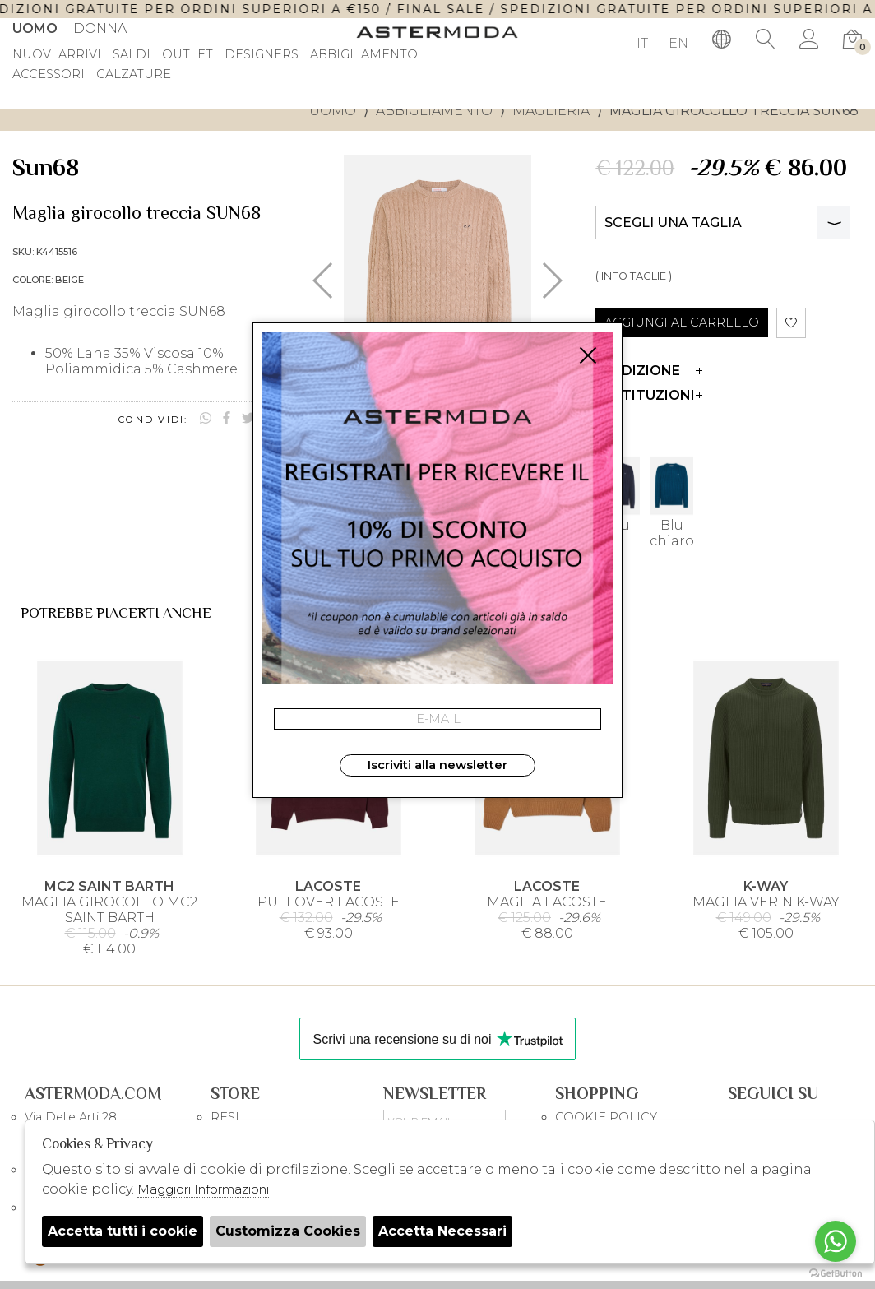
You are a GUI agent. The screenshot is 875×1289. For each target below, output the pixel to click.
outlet (187, 55)
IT (642, 43)
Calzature (133, 74)
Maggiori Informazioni (203, 1189)
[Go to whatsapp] (835, 1241)
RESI (225, 1117)
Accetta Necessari (442, 1231)
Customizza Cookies (287, 1231)
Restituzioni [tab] (648, 395)
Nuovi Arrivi (56, 55)
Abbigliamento (434, 110)
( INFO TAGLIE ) (633, 276)
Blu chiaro (671, 501)
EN (678, 43)
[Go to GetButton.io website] (835, 1272)
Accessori (48, 74)
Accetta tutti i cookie (122, 1231)
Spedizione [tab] (648, 370)
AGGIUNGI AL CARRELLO (681, 322)
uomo (332, 110)
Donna (100, 28)
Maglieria (551, 110)
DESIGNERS (262, 55)
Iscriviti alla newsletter (437, 765)
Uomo (35, 28)
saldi (131, 55)
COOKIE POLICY (606, 1117)
